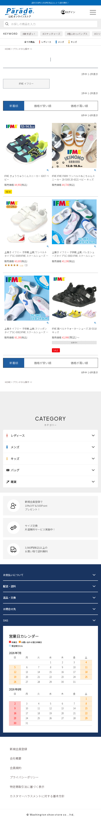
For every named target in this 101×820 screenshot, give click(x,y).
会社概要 (15, 758)
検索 (7, 24)
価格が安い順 (42, 106)
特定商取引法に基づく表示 (27, 787)
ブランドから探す (21, 48)
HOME (8, 48)
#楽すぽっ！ (29, 33)
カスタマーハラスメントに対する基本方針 (37, 796)
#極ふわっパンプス (77, 33)
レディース (44, 42)
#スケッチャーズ (51, 33)
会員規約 (15, 768)
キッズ (72, 42)
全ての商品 (29, 41)
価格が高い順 (79, 106)
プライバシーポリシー (24, 777)
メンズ (59, 42)
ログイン (70, 12)
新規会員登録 (18, 749)
